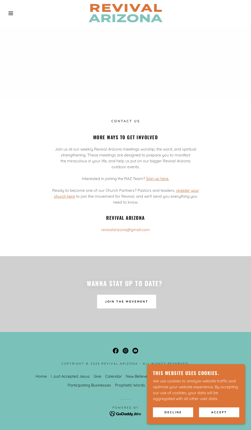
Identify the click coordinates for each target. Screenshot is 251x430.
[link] (125, 12)
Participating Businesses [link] (89, 385)
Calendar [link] (113, 376)
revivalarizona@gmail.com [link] (125, 229)
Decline (173, 419)
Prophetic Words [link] (130, 385)
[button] (12, 13)
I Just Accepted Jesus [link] (70, 376)
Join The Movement (126, 301)
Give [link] (97, 376)
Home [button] (41, 376)
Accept (219, 419)
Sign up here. (157, 178)
